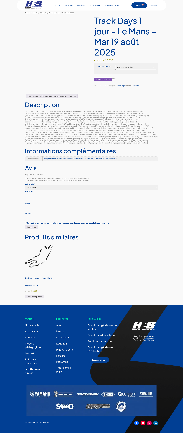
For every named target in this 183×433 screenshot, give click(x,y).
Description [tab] (33, 96)
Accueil (27, 13)
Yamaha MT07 (113, 158)
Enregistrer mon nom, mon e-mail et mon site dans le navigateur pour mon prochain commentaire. (68, 223)
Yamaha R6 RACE (80, 158)
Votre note (30, 184)
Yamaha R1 (70, 158)
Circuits (57, 5)
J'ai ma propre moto (49, 158)
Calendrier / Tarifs (112, 5)
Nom (27, 204)
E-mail (28, 213)
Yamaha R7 (90, 158)
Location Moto (104, 66)
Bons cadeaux (95, 5)
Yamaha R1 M (61, 158)
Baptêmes (81, 5)
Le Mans (136, 86)
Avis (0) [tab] (73, 96)
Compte (153, 5)
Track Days (36, 13)
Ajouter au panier (103, 79)
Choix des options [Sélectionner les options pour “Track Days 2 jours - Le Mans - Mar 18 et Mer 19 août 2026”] (34, 296)
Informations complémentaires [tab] (53, 96)
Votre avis (30, 191)
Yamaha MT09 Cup (101, 158)
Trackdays (69, 5)
